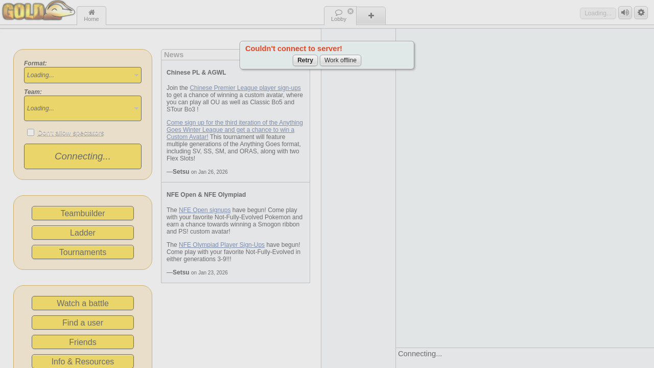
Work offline (340, 60)
